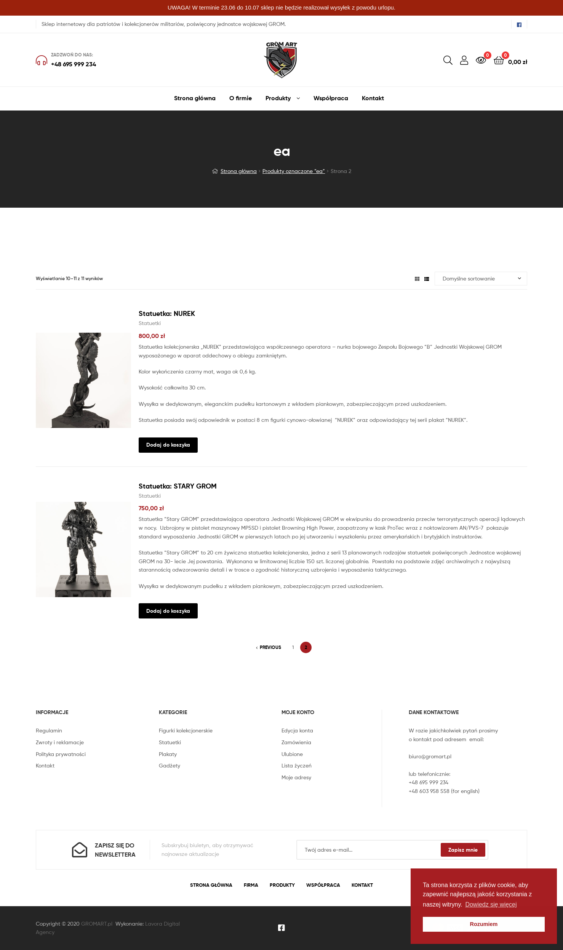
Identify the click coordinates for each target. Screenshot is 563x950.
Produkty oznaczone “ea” (293, 171)
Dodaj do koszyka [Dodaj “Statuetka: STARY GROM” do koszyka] (168, 610)
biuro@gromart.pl (430, 756)
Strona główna (239, 171)
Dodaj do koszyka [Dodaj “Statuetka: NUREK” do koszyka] (168, 444)
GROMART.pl (96, 923)
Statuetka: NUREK (167, 313)
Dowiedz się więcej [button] (491, 904)
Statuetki (150, 323)
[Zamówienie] (481, 279)
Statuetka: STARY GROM (178, 486)
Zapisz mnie (463, 849)
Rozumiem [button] (484, 924)
